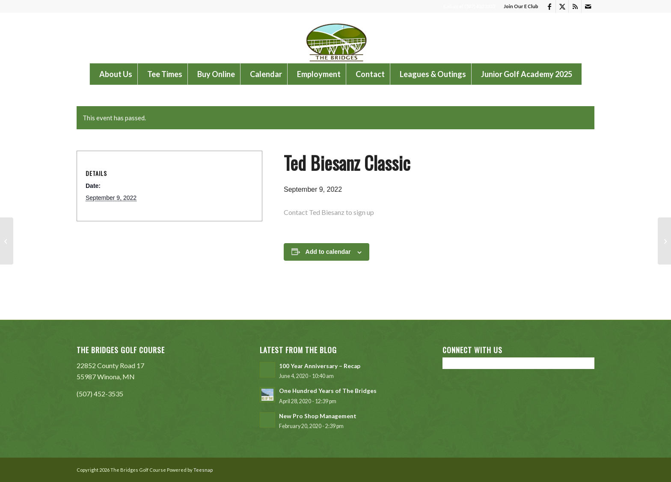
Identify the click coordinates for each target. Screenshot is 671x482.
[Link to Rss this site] (575, 6)
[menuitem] (518, 6)
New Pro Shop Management (317, 416)
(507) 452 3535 (479, 6)
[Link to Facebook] (549, 6)
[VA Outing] (664, 241)
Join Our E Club (521, 6)
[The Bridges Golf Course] (335, 38)
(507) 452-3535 (100, 394)
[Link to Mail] (588, 6)
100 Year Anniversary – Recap (319, 366)
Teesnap (203, 470)
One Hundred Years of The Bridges (328, 390)
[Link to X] (562, 6)
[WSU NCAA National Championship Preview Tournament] (6, 241)
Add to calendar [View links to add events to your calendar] (328, 251)
